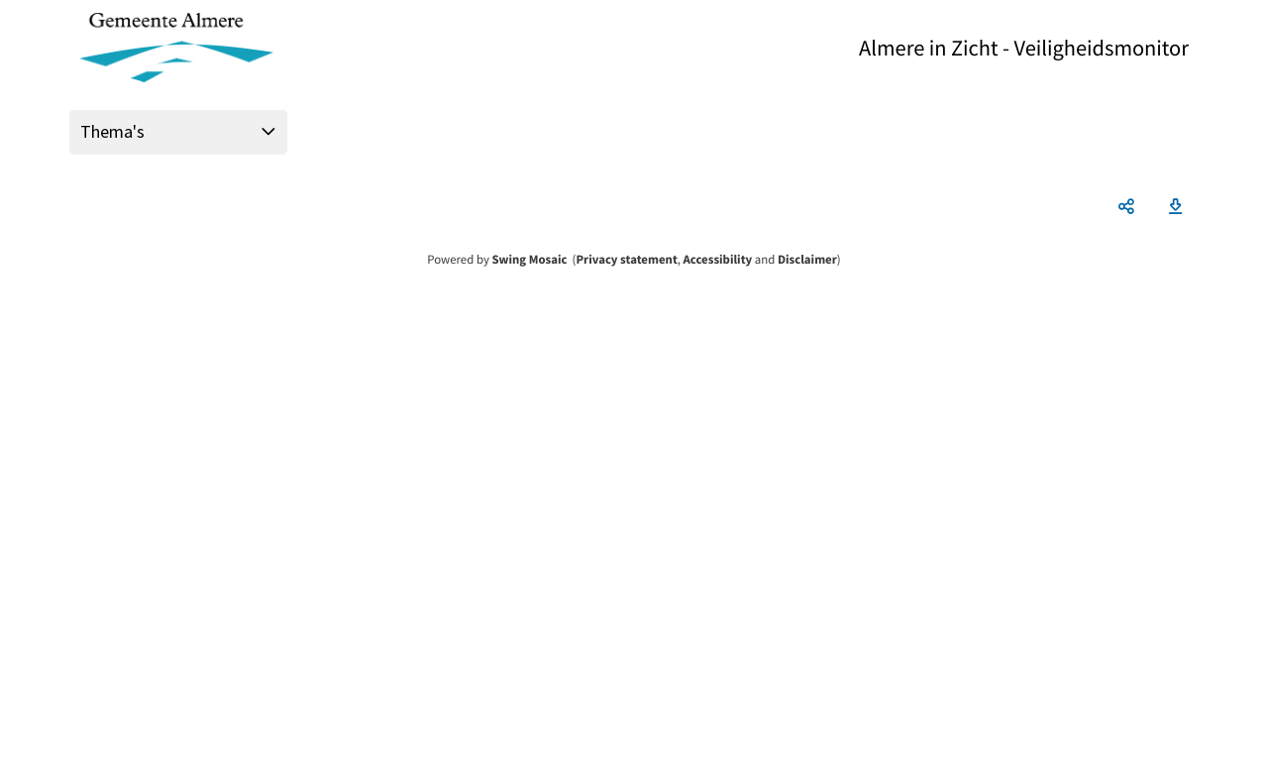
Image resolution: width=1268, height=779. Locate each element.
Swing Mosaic (529, 260)
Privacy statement (626, 260)
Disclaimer (807, 260)
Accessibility (718, 260)
